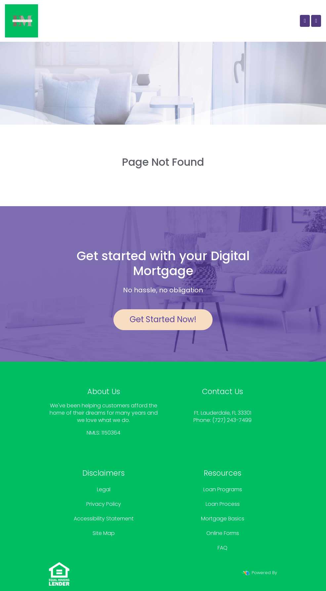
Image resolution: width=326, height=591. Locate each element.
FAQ (222, 548)
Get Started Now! (163, 319)
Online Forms (222, 533)
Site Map (104, 533)
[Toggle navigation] (316, 21)
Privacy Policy (103, 504)
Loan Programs (222, 489)
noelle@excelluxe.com (222, 428)
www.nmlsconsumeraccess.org (103, 446)
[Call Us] (305, 21)
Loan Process (223, 504)
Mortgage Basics (222, 518)
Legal (103, 489)
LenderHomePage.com (252, 580)
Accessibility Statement (104, 518)
